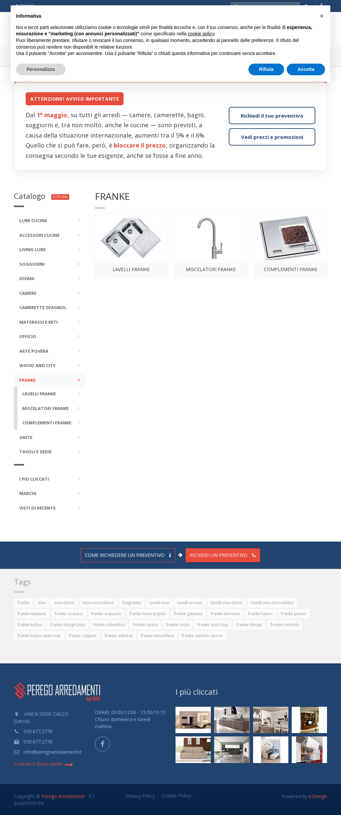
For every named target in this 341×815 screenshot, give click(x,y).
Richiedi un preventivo (223, 555)
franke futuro (260, 613)
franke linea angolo (148, 613)
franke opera (145, 624)
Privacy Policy (140, 796)
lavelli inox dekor (227, 603)
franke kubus (30, 624)
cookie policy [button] (201, 33)
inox (42, 603)
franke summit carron (202, 635)
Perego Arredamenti (63, 796)
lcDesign (318, 796)
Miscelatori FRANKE (211, 269)
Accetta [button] (305, 69)
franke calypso (83, 635)
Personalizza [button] (41, 69)
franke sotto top (212, 624)
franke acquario (106, 613)
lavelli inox (159, 603)
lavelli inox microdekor (272, 603)
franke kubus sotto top (39, 635)
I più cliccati (196, 691)
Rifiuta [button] (266, 69)
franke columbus (109, 624)
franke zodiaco (69, 613)
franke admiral (119, 635)
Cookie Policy (176, 795)
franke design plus (67, 624)
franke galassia (188, 613)
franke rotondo (284, 624)
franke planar (293, 613)
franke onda (177, 624)
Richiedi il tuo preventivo (272, 115)
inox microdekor (98, 603)
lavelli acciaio (189, 603)
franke (24, 603)
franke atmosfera (157, 635)
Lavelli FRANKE (131, 269)
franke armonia (225, 613)
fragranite (132, 603)
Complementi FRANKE (290, 269)
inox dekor (64, 603)
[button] (321, 16)
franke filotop (249, 624)
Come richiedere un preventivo (128, 555)
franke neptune (32, 613)
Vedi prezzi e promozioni (272, 137)
